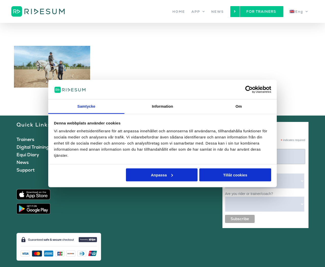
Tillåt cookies (235, 175)
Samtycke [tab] (86, 106)
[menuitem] (299, 11)
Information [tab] (162, 106)
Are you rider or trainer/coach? (249, 194)
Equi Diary (28, 155)
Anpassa (162, 175)
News (23, 162)
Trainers (25, 139)
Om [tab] (238, 106)
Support (26, 170)
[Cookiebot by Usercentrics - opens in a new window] (249, 89)
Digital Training (33, 147)
